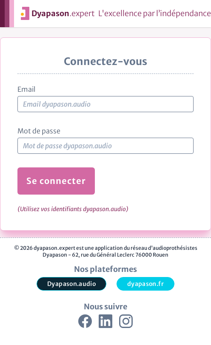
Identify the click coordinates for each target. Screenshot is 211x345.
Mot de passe (38, 131)
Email (26, 89)
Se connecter (56, 180)
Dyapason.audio (71, 284)
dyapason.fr (145, 284)
